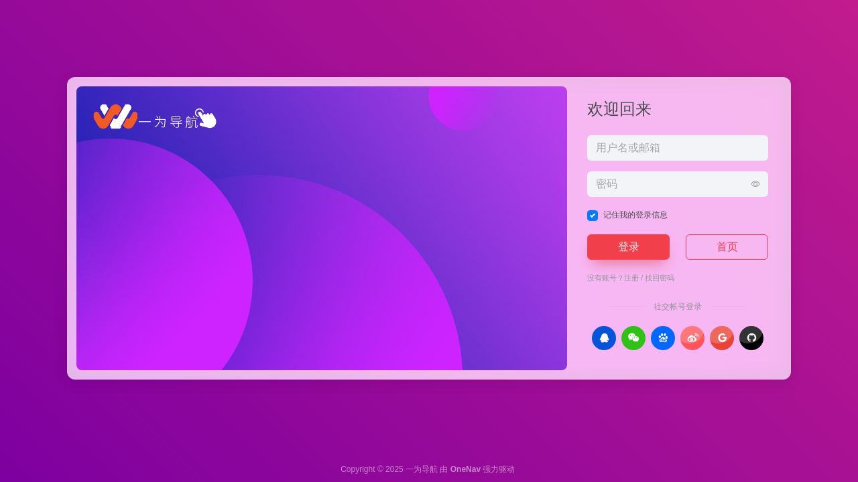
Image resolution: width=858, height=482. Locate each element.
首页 (727, 246)
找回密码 (659, 278)
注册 (631, 278)
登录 (628, 246)
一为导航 (422, 469)
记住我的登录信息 (635, 215)
